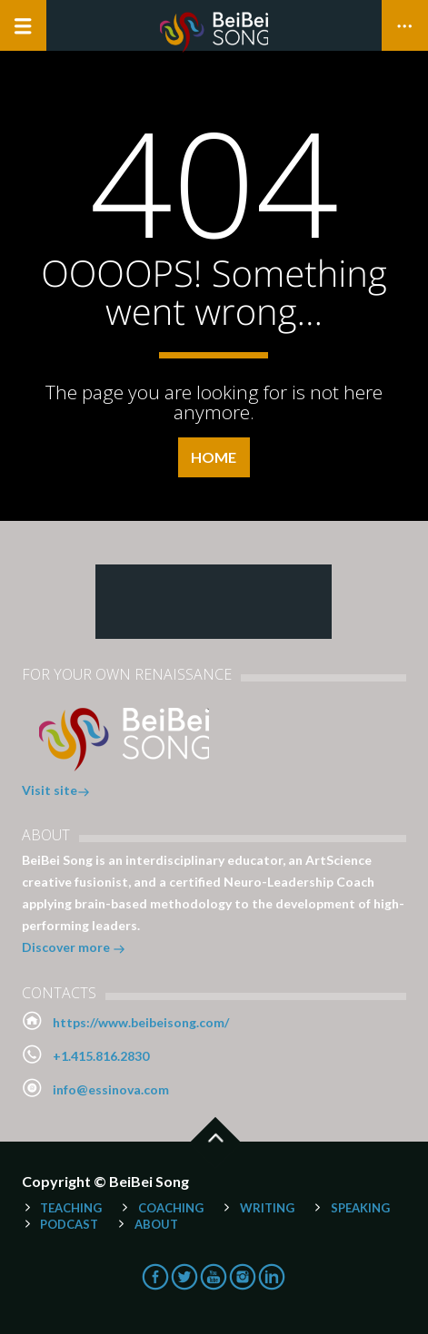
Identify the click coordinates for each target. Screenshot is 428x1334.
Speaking (360, 1208)
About (156, 1224)
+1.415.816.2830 (101, 1056)
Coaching (171, 1208)
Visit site (56, 791)
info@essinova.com (111, 1089)
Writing (267, 1208)
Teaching (71, 1208)
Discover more (73, 948)
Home (213, 457)
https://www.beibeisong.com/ (141, 1022)
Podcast (69, 1224)
